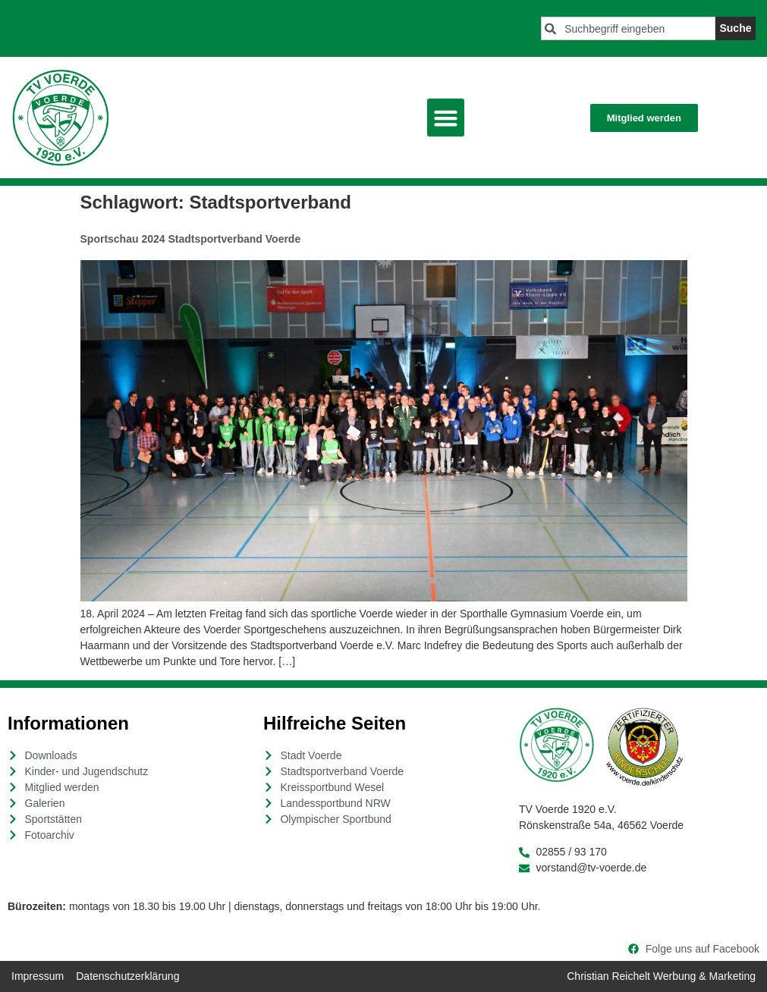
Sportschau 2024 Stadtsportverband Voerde (190, 239)
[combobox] (628, 28)
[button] (446, 118)
